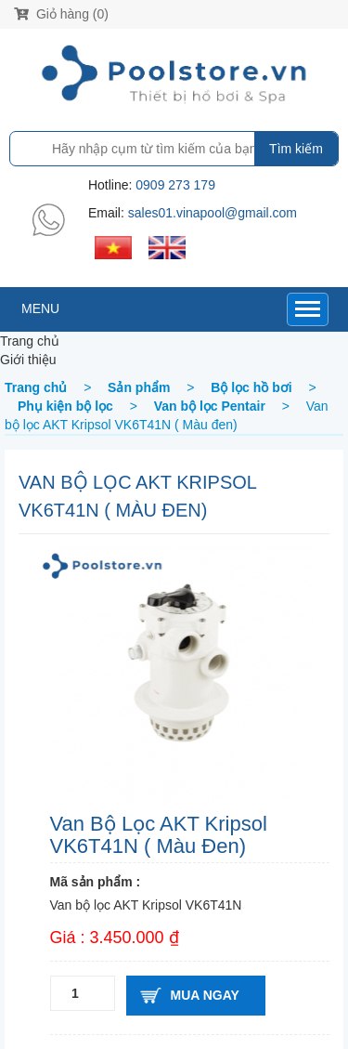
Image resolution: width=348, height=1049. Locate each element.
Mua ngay (205, 995)
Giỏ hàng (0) (61, 14)
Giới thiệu (28, 359)
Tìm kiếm (296, 148)
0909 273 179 (175, 184)
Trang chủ (29, 341)
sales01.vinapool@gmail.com (212, 212)
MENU (40, 308)
